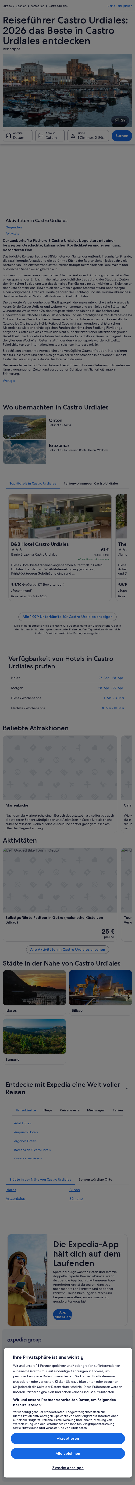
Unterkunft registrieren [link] (14, 1379)
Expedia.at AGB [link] (81, 1363)
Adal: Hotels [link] (23, 1123)
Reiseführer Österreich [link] (47, 1364)
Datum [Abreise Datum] (51, 137)
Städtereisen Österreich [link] (48, 1394)
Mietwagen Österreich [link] (47, 1413)
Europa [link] (7, 6)
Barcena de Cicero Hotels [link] (32, 1150)
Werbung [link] (13, 1396)
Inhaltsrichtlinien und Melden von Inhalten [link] (85, 1428)
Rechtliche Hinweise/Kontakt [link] (83, 1417)
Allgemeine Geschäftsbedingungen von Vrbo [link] (87, 1374)
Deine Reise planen (119, 6)
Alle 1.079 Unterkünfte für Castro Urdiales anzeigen (67, 616)
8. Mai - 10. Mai (113, 708)
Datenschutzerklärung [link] (85, 1400)
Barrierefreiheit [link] (81, 1385)
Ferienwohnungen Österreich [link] (51, 1383)
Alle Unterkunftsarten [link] (50, 1424)
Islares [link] (11, 1189)
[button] (67, 1088)
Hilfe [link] (107, 1363)
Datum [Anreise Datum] (18, 137)
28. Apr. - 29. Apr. (111, 688)
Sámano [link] (76, 1198)
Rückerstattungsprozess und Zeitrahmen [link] (119, 1383)
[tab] (33, 483)
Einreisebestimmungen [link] (86, 1393)
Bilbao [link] (74, 1189)
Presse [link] (11, 1404)
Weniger (9, 381)
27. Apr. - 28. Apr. (111, 678)
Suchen (122, 135)
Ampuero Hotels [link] (26, 1132)
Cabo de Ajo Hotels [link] (28, 1159)
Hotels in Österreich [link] (52, 1374)
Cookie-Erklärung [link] (82, 1408)
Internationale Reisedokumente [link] (115, 1409)
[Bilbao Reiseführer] (100, 993)
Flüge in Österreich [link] (52, 1404)
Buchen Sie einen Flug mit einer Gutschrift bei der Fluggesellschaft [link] (118, 1396)
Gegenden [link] (14, 227)
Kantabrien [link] (37, 6)
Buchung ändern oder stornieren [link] (118, 1372)
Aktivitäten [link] (13, 233)
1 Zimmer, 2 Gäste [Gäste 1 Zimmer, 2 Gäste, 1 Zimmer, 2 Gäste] (93, 137)
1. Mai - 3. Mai (114, 698)
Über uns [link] (13, 1363)
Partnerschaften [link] (17, 1389)
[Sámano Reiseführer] (34, 1042)
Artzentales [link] (15, 1198)
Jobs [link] (10, 1370)
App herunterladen (62, 1314)
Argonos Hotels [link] (25, 1141)
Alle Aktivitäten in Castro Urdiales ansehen (67, 949)
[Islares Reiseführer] (34, 993)
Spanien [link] (21, 6)
